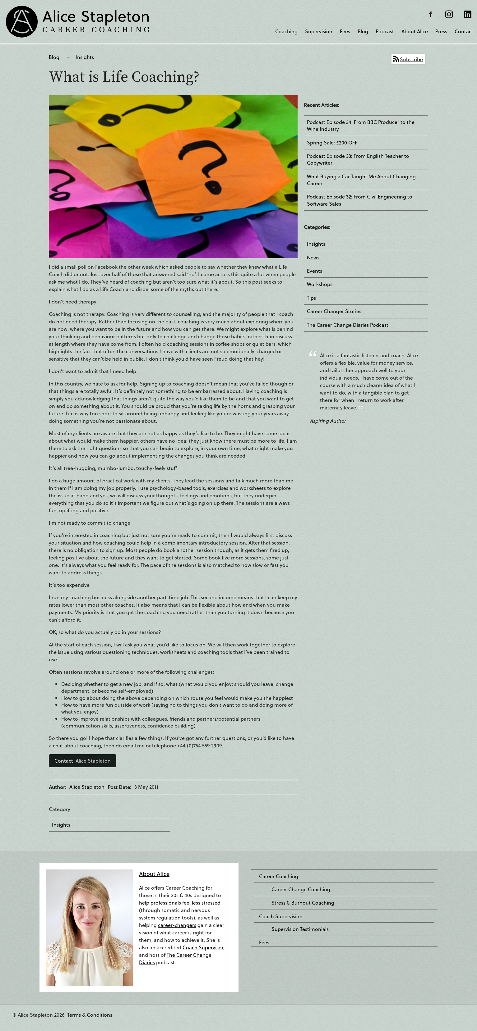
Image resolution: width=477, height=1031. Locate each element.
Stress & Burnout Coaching (302, 902)
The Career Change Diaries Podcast (347, 325)
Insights (85, 57)
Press (441, 31)
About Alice (414, 31)
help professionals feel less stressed (179, 902)
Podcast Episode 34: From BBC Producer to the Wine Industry (360, 125)
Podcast (385, 31)
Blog (363, 31)
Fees (345, 31)
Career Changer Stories (334, 311)
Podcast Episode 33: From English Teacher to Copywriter (358, 159)
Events (314, 270)
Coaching (286, 31)
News (313, 257)
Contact (464, 31)
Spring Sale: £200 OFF (332, 142)
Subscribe (411, 59)
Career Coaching (278, 876)
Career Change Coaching (300, 889)
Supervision (318, 31)
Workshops (319, 284)
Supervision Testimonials (300, 929)
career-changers (177, 924)
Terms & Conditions (89, 1014)
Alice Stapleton (82, 760)
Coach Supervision (281, 916)
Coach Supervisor (203, 947)
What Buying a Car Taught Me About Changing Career (361, 180)
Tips (311, 297)
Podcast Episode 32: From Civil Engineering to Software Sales (359, 200)
